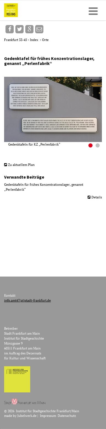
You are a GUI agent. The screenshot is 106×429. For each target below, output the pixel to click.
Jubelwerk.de (27, 416)
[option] (55, 112)
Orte (45, 40)
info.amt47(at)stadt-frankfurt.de (27, 300)
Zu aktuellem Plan (21, 165)
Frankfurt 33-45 (16, 40)
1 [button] (91, 146)
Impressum (48, 416)
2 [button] (98, 146)
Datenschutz (67, 416)
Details (96, 197)
